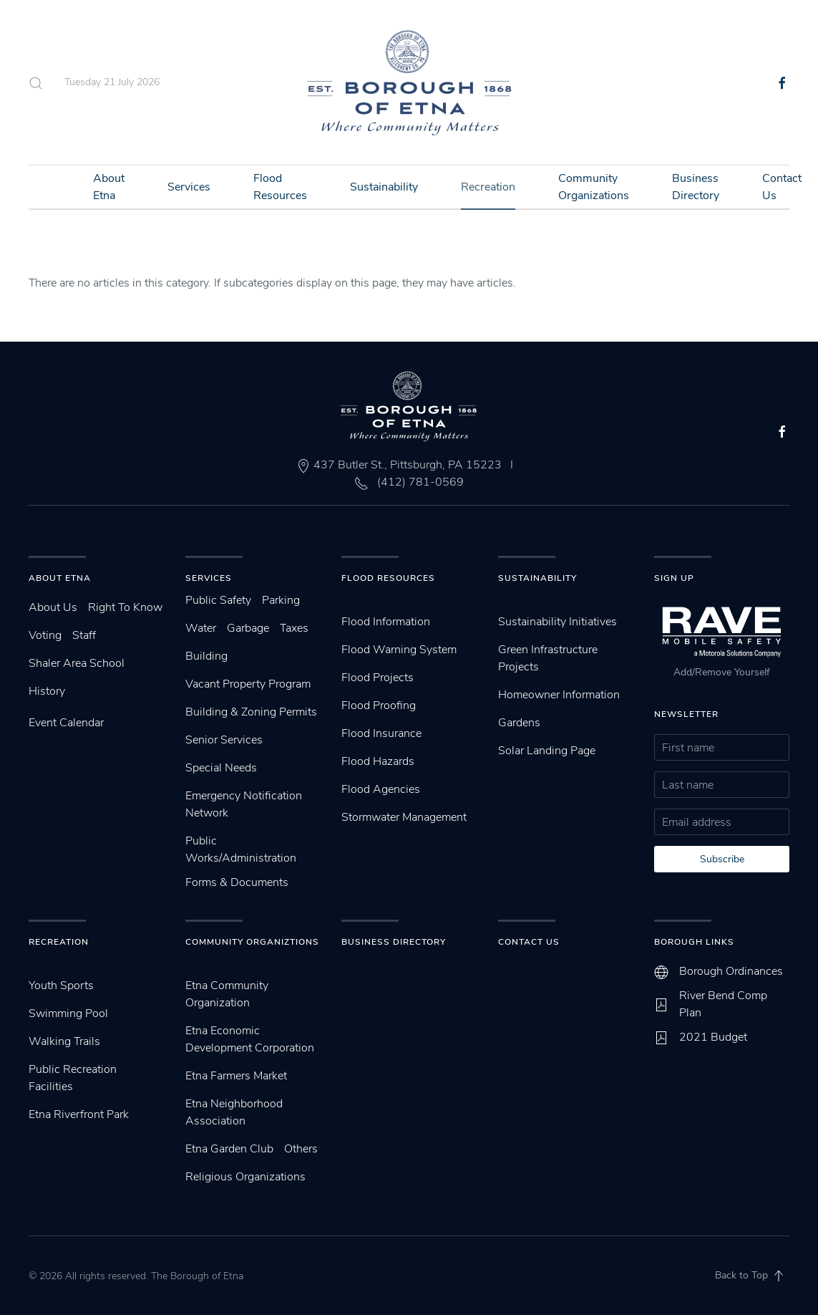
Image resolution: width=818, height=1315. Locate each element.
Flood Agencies (380, 789)
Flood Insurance (381, 733)
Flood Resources (280, 186)
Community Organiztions (252, 942)
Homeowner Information (559, 695)
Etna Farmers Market (236, 1076)
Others (301, 1149)
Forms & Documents (236, 882)
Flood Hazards (377, 761)
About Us (53, 607)
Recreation (488, 187)
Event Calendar (66, 723)
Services (188, 187)
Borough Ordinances (731, 971)
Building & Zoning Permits (251, 712)
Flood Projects (377, 677)
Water (200, 628)
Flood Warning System (399, 650)
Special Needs (221, 768)
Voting (45, 635)
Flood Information (385, 622)
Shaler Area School (77, 663)
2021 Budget (713, 1037)
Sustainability (384, 187)
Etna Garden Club (229, 1149)
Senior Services (224, 740)
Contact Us (529, 942)
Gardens (519, 723)
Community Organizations (593, 186)
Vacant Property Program (248, 684)
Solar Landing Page (546, 750)
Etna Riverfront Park (79, 1114)
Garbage (248, 628)
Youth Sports (61, 985)
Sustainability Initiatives (557, 622)
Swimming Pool (68, 1013)
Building (206, 656)
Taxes (294, 628)
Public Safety (218, 600)
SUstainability (537, 578)
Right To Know (125, 607)
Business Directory (695, 186)
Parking (281, 600)
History (47, 691)
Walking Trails (64, 1041)
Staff (84, 635)
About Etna (109, 186)
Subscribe (722, 859)
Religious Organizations (245, 1177)
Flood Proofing (378, 705)
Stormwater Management (404, 817)
